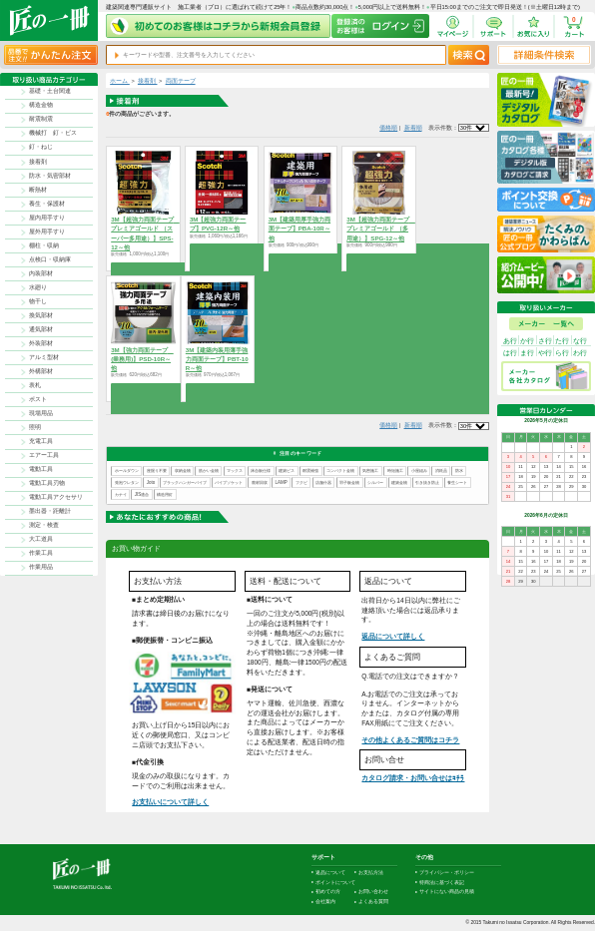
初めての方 (327, 891)
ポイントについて (335, 882)
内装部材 (41, 273)
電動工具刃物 (47, 483)
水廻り (38, 287)
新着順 (413, 128)
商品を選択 (143, 267)
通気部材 (41, 329)
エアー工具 (44, 455)
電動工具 (41, 469)
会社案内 (325, 901)
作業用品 (41, 567)
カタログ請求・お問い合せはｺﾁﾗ (412, 777)
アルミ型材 (44, 357)
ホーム (120, 81)
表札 (35, 385)
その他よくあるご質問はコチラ (410, 739)
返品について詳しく (392, 636)
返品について (330, 872)
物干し (38, 301)
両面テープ (181, 81)
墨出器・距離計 (50, 511)
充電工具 (41, 441)
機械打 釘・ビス (53, 133)
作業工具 (41, 553)
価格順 (388, 128)
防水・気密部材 (50, 176)
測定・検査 (44, 525)
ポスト (38, 399)
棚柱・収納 (44, 245)
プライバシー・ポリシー (446, 872)
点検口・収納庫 (50, 259)
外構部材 (41, 371)
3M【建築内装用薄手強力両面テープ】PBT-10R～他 (217, 358)
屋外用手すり (47, 231)
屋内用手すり (47, 218)
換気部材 (41, 315)
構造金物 (41, 105)
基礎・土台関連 (50, 91)
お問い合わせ (373, 891)
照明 (35, 427)
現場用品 (41, 413)
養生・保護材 (47, 204)
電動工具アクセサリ (56, 497)
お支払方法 (370, 872)
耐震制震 (41, 119)
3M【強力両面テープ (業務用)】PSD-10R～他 (142, 358)
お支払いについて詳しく (170, 801)
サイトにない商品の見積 (446, 891)
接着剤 (38, 162)
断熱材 (38, 190)
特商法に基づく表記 (441, 882)
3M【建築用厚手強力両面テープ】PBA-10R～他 (300, 228)
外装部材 (41, 343)
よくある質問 (373, 901)
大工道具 (41, 539)
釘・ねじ (41, 147)
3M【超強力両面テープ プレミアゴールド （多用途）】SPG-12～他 (380, 228)
